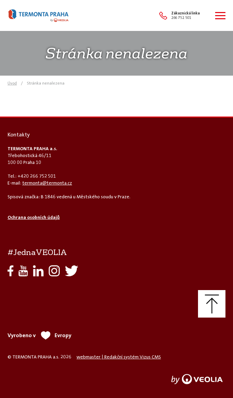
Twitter (71, 270)
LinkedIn (38, 270)
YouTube (23, 270)
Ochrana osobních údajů (34, 217)
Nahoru (211, 304)
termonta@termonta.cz (47, 183)
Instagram (54, 270)
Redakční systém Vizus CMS (132, 357)
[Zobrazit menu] (220, 15)
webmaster (89, 357)
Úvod (12, 83)
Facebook (10, 270)
